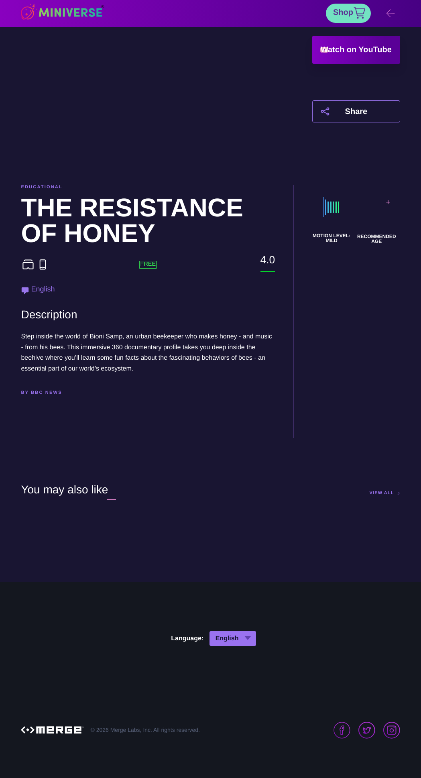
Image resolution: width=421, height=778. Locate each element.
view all (382, 493)
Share (356, 111)
